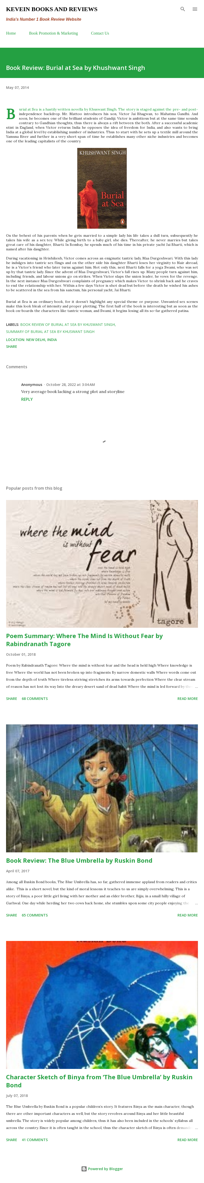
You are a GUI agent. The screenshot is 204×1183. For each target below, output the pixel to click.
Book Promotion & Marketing (53, 33)
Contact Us (100, 33)
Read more (187, 698)
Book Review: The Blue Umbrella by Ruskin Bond (79, 860)
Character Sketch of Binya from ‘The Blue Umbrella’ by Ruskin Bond (99, 1081)
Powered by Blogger (102, 1168)
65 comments (35, 915)
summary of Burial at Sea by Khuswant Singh (50, 331)
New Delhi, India (41, 339)
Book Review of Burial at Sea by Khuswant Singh (67, 324)
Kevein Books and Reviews (51, 9)
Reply (27, 399)
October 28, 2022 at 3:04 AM (70, 384)
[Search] (183, 9)
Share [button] (11, 346)
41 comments (35, 1139)
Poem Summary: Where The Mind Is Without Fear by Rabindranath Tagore (84, 640)
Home (11, 33)
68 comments (35, 698)
